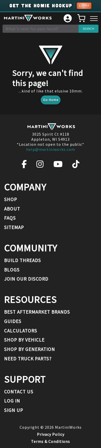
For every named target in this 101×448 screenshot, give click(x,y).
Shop (10, 199)
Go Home (50, 100)
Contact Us (18, 392)
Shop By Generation (29, 349)
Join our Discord (26, 279)
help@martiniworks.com (50, 149)
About (12, 209)
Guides (12, 321)
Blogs (12, 270)
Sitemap (14, 227)
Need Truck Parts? (28, 359)
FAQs (10, 218)
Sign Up (13, 410)
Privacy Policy (50, 434)
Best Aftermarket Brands (37, 312)
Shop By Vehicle (24, 340)
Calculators (20, 331)
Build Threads (22, 260)
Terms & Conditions (50, 441)
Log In (12, 401)
